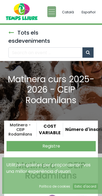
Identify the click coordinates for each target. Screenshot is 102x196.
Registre (51, 146)
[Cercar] (88, 52)
